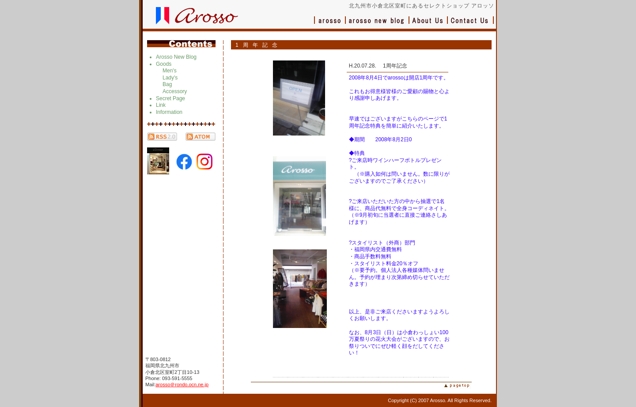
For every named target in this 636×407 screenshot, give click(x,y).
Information (169, 112)
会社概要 (428, 24)
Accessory (175, 91)
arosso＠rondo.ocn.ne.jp (181, 384)
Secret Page (170, 98)
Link (161, 105)
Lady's (170, 78)
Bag (167, 84)
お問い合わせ (471, 24)
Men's (170, 71)
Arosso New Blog (176, 57)
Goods (163, 64)
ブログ (377, 24)
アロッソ (330, 24)
